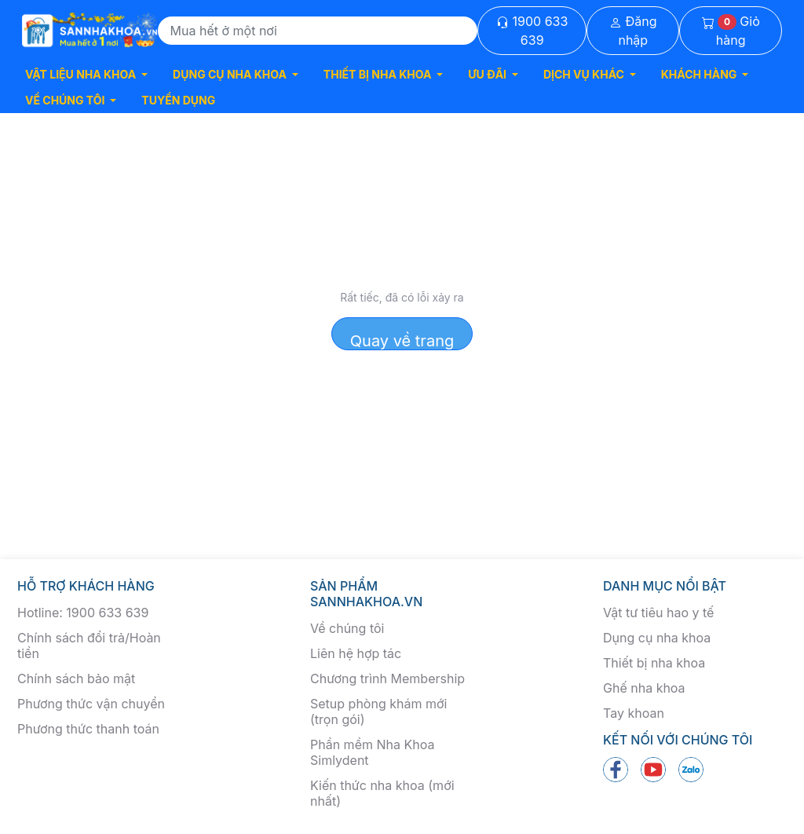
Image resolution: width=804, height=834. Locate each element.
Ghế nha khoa (644, 688)
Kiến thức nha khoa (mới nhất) (382, 793)
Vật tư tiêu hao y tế (658, 612)
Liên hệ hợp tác (355, 653)
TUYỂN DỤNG (178, 100)
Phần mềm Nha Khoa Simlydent (372, 752)
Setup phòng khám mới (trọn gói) (378, 711)
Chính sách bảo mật (76, 678)
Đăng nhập (633, 30)
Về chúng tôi (347, 628)
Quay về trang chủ (402, 340)
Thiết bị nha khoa (654, 663)
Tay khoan (633, 713)
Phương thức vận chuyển (91, 703)
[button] (86, 74)
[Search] (318, 30)
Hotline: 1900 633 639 (82, 612)
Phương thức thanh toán (88, 729)
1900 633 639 (532, 30)
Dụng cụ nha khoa (657, 638)
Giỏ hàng (731, 30)
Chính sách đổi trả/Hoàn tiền (89, 645)
